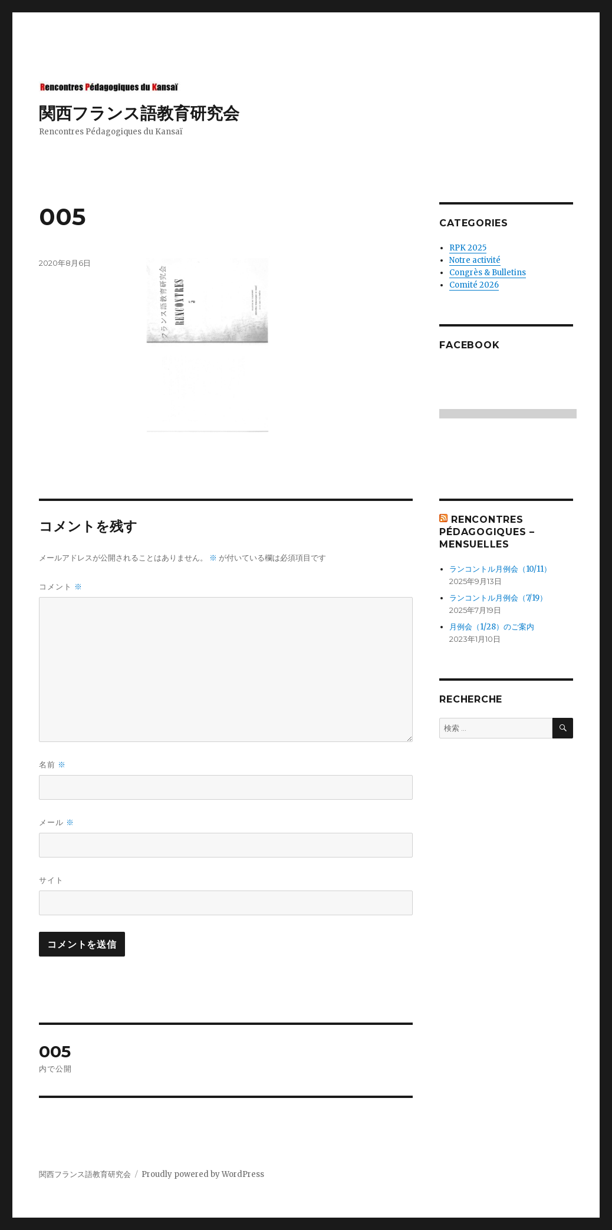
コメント (61, 587)
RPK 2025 (467, 248)
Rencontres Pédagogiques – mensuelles (487, 532)
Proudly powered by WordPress (203, 1174)
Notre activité (475, 260)
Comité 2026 (474, 285)
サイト (51, 880)
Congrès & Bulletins (487, 273)
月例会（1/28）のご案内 (491, 627)
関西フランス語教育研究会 (139, 113)
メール (56, 822)
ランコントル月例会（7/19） (498, 598)
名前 (52, 765)
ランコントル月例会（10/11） (500, 569)
